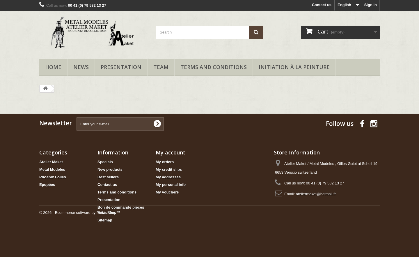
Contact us (321, 5)
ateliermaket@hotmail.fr (316, 194)
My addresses (168, 177)
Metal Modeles (52, 169)
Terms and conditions (213, 67)
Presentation (121, 67)
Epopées (47, 184)
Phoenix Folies (52, 177)
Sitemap (104, 220)
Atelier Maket (51, 162)
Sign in (370, 5)
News (81, 67)
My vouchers (167, 192)
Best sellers (108, 177)
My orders (165, 162)
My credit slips (169, 169)
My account (170, 152)
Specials (105, 162)
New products (109, 169)
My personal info (171, 184)
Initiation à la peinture (294, 67)
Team (160, 67)
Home (53, 67)
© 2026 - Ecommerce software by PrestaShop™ (79, 241)
